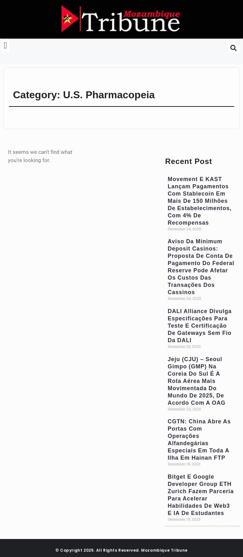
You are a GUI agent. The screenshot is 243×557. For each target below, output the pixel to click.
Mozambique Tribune (164, 550)
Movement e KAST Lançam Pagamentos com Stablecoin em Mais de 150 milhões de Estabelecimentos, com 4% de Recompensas (200, 201)
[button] (5, 45)
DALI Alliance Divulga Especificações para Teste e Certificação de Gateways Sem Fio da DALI (200, 325)
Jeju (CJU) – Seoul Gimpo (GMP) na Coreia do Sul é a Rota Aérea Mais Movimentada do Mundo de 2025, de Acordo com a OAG (197, 381)
